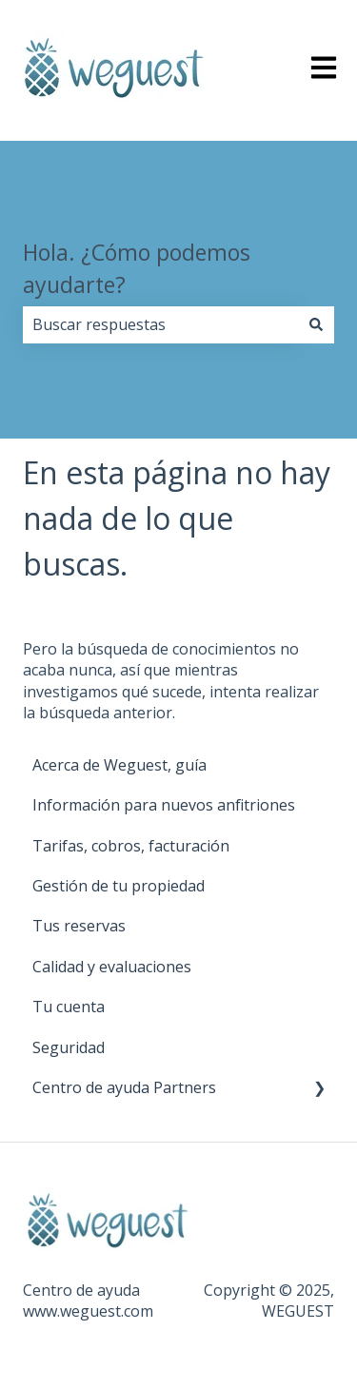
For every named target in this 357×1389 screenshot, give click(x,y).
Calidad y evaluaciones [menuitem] (111, 966)
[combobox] (160, 324)
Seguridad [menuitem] (68, 1047)
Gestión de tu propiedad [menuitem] (118, 885)
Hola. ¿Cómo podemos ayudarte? (136, 269)
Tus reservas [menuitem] (79, 925)
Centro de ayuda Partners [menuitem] (124, 1087)
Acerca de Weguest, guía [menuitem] (119, 764)
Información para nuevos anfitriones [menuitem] (163, 804)
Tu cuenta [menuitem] (68, 1006)
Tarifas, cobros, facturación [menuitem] (130, 845)
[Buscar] (316, 324)
